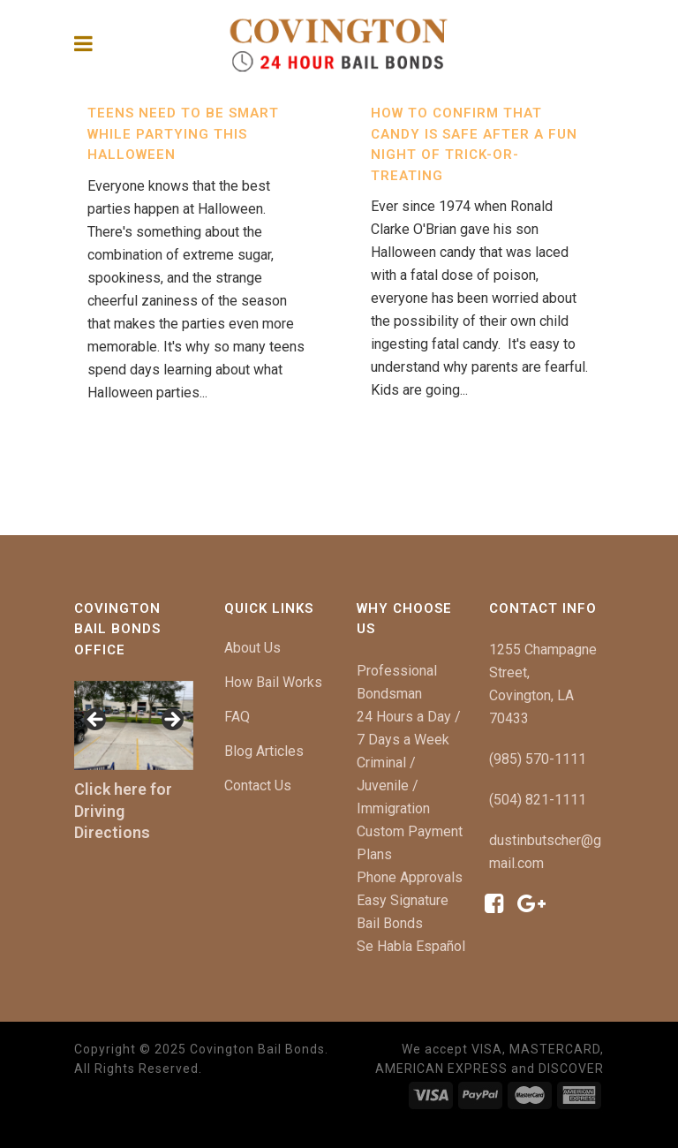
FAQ (237, 716)
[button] (96, 720)
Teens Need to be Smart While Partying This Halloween (183, 133)
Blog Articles (264, 751)
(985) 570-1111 (537, 759)
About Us (252, 647)
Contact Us (257, 785)
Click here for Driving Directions (123, 811)
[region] (133, 725)
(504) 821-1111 (537, 799)
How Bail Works (273, 682)
